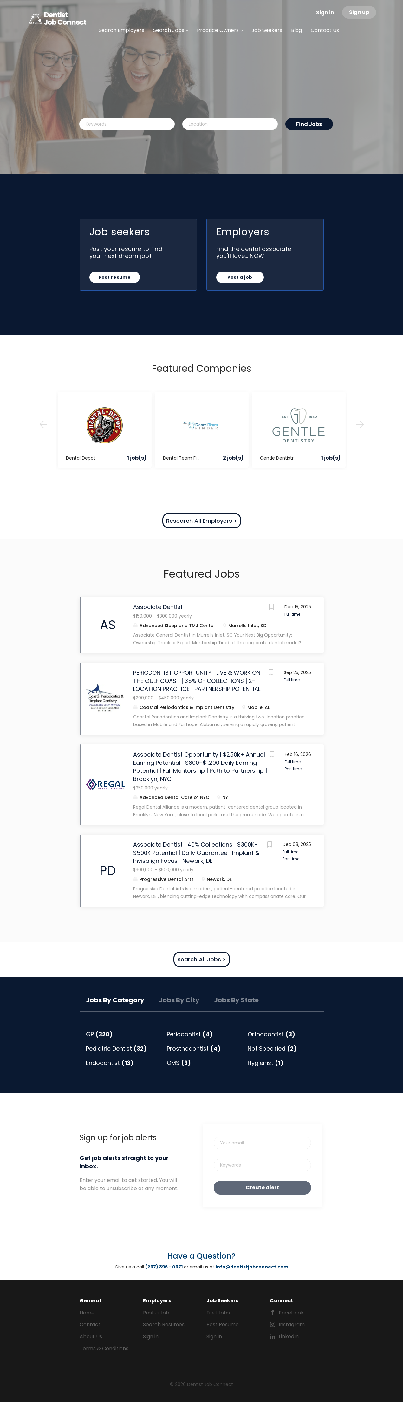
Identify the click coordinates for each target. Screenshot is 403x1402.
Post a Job (156, 1312)
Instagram (292, 1324)
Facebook (291, 1312)
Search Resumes (164, 1324)
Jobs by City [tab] (179, 1000)
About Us (91, 1336)
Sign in (325, 12)
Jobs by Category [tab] (115, 1000)
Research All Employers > (201, 521)
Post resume (115, 277)
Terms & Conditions (104, 1348)
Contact (90, 1324)
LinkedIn (289, 1336)
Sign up (359, 12)
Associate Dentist (158, 607)
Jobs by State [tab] (236, 1000)
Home (87, 1312)
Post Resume (222, 1324)
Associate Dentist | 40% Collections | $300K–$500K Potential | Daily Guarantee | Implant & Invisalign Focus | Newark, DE (196, 853)
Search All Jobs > (201, 959)
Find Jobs (309, 124)
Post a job (239, 277)
